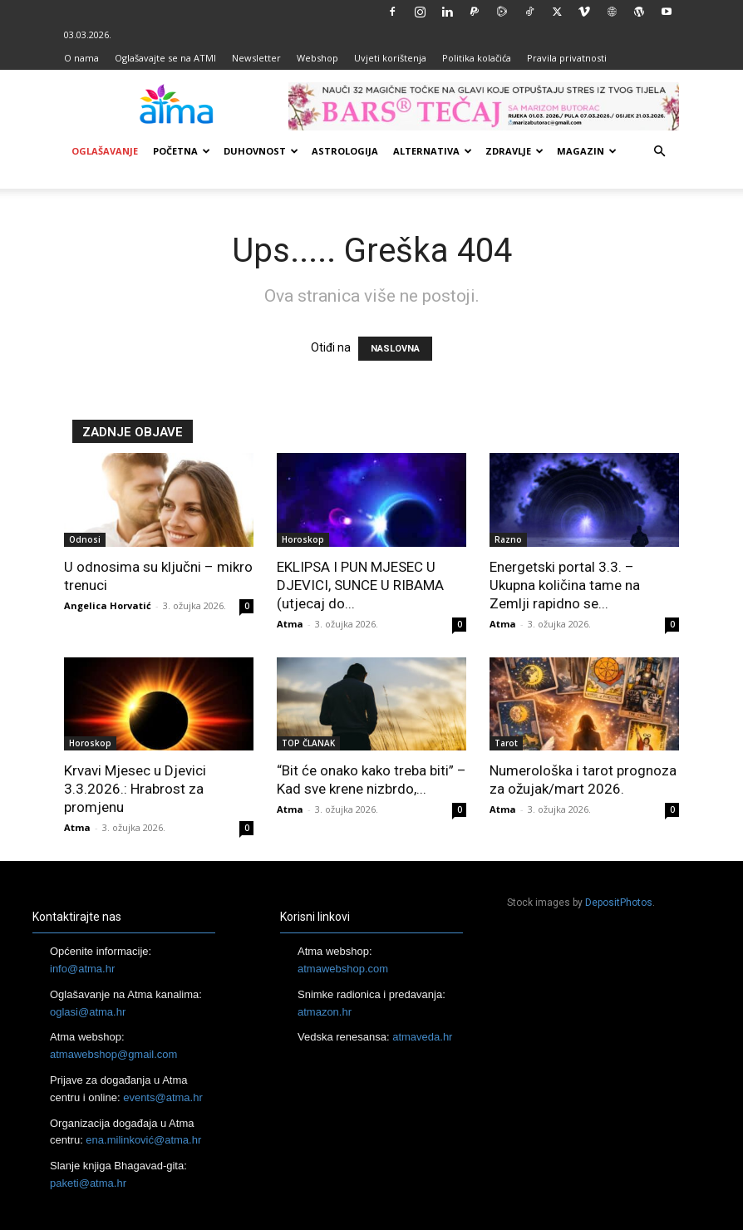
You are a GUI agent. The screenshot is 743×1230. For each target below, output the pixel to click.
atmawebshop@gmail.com (113, 1054)
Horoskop (303, 539)
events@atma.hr (163, 1097)
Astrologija (345, 151)
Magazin (587, 151)
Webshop (317, 58)
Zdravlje (514, 151)
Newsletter (256, 58)
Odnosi (85, 539)
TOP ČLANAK (308, 743)
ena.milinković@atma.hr (143, 1140)
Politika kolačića (476, 58)
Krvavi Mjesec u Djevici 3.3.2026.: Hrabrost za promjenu (135, 788)
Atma (290, 623)
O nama (81, 58)
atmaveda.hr (422, 1037)
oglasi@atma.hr (87, 1012)
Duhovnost (261, 151)
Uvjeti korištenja (390, 58)
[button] (659, 152)
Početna (181, 151)
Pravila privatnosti (567, 58)
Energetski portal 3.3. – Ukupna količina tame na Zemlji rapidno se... (565, 585)
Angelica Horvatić (107, 605)
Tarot (506, 743)
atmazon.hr (325, 1012)
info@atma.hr (82, 968)
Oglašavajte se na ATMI (165, 58)
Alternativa (432, 151)
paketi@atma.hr (88, 1183)
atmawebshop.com (343, 968)
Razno (508, 539)
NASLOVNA (395, 348)
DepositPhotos (618, 902)
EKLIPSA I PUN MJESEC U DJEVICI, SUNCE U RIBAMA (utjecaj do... (360, 585)
